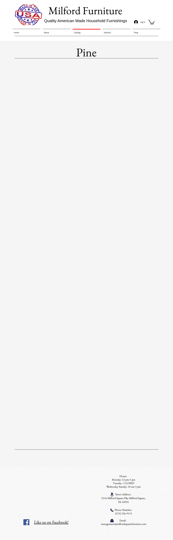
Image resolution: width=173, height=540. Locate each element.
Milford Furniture (85, 10)
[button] (151, 22)
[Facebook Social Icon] (26, 522)
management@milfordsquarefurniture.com (123, 524)
